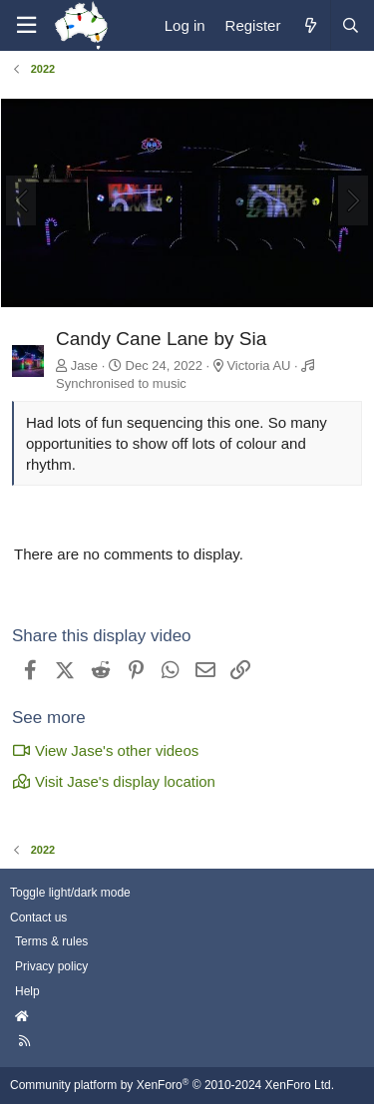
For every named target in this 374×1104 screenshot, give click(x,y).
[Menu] (26, 25)
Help (27, 991)
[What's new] (309, 25)
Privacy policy (51, 966)
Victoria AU (258, 365)
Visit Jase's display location (113, 781)
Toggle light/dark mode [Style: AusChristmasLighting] (70, 893)
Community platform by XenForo (172, 1085)
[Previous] (21, 200)
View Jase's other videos (105, 750)
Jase (84, 365)
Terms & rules (51, 941)
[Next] (353, 200)
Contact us (38, 917)
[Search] (350, 25)
